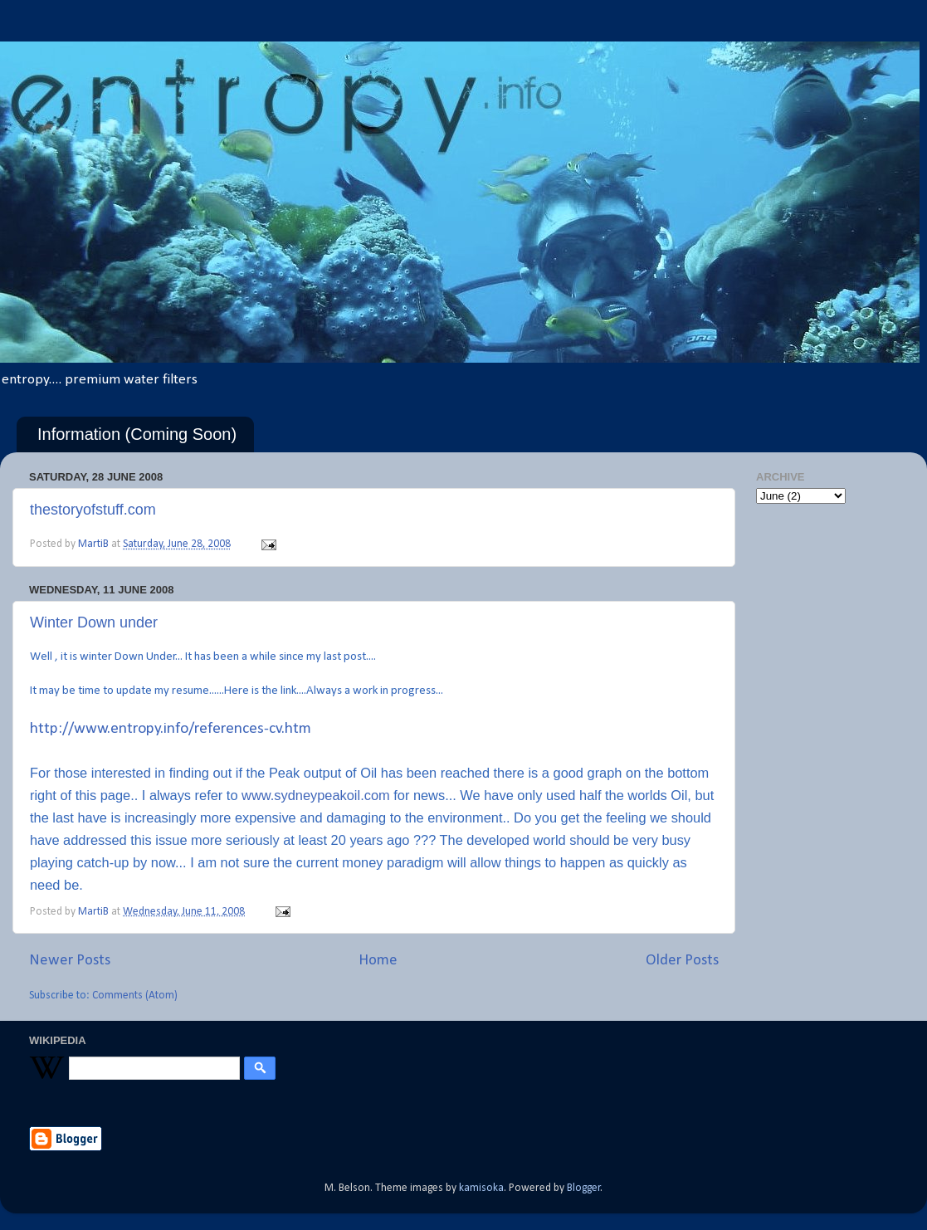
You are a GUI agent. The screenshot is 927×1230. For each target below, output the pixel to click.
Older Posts (682, 961)
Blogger (584, 1188)
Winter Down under (94, 622)
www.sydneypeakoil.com (316, 795)
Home (378, 961)
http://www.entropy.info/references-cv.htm (170, 729)
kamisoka (481, 1188)
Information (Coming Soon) (137, 434)
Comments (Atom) (135, 995)
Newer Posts (69, 961)
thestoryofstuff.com (93, 509)
